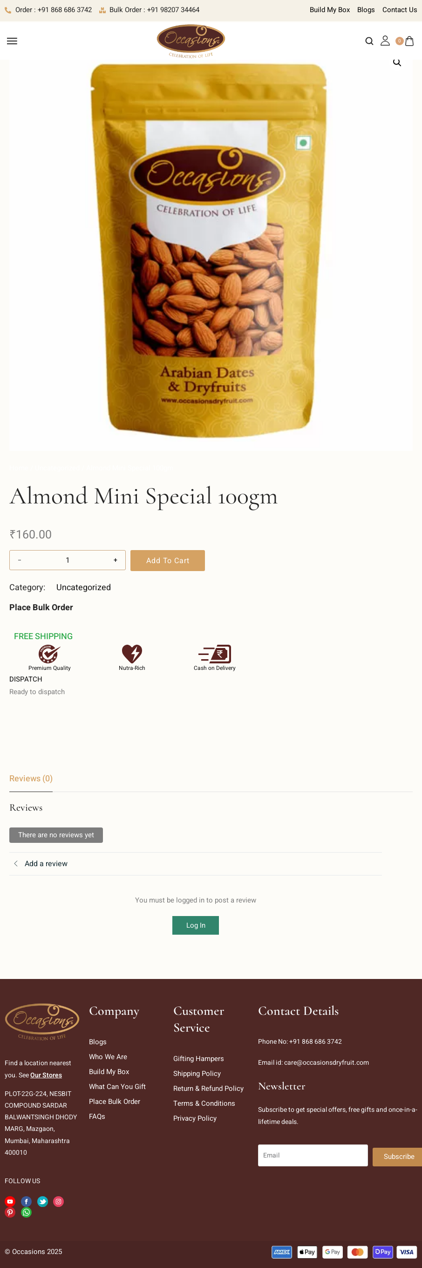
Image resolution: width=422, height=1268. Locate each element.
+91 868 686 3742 (315, 1042)
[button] (397, 62)
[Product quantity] (67, 560)
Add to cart (168, 560)
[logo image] (191, 40)
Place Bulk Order (41, 607)
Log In (195, 925)
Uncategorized (57, 468)
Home (18, 468)
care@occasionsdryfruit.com (326, 1063)
